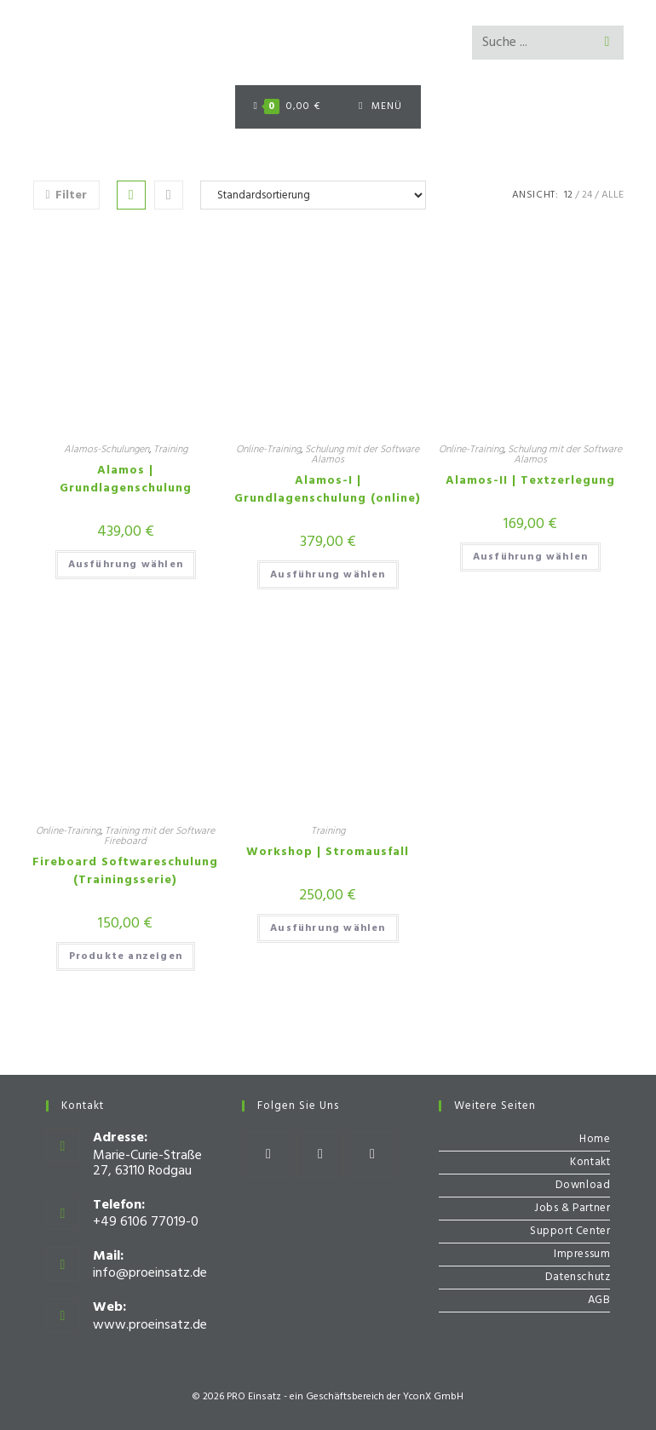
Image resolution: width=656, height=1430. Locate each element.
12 (568, 195)
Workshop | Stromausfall (327, 852)
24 (587, 195)
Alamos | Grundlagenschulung (126, 479)
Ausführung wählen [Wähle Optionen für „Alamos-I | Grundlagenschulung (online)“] (327, 574)
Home (594, 1139)
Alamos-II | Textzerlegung (530, 481)
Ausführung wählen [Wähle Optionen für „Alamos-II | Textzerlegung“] (530, 557)
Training (170, 449)
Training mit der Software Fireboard (159, 836)
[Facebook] (268, 1154)
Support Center (570, 1231)
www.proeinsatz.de (150, 1325)
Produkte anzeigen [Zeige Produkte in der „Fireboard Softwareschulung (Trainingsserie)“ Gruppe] (125, 956)
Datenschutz (578, 1277)
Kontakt (590, 1162)
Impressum (582, 1254)
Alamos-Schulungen (106, 449)
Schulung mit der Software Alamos (362, 454)
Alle (612, 195)
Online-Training (268, 449)
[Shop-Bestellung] (313, 195)
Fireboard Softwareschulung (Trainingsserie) (125, 871)
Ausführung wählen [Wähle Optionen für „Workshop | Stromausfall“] (327, 928)
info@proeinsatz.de (150, 1273)
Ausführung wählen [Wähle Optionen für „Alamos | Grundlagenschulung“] (125, 564)
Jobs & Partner (572, 1208)
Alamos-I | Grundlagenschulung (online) (327, 490)
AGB (599, 1300)
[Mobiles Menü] (380, 107)
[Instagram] (319, 1154)
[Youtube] (371, 1154)
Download (583, 1185)
